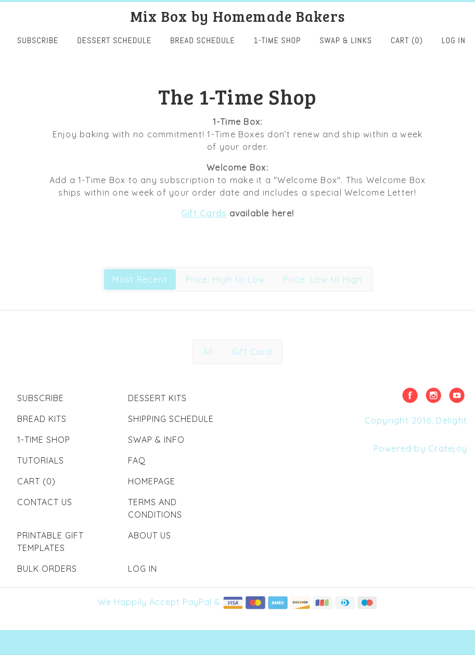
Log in (454, 40)
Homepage (151, 481)
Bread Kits (42, 419)
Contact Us (44, 502)
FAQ (137, 460)
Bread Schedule (202, 40)
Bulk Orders (47, 568)
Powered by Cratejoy (420, 448)
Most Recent (140, 279)
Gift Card (252, 351)
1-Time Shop (277, 40)
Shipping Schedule (171, 419)
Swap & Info (156, 439)
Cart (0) (407, 40)
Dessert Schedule (114, 40)
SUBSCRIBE (37, 40)
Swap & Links (345, 40)
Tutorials (40, 460)
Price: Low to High (322, 279)
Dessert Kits (157, 398)
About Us (149, 535)
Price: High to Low (225, 279)
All (208, 351)
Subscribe (40, 398)
